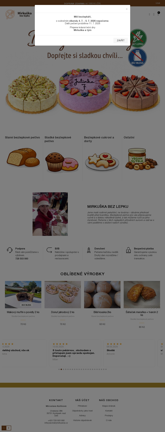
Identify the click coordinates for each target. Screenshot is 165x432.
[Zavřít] (127, 8)
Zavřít (120, 40)
